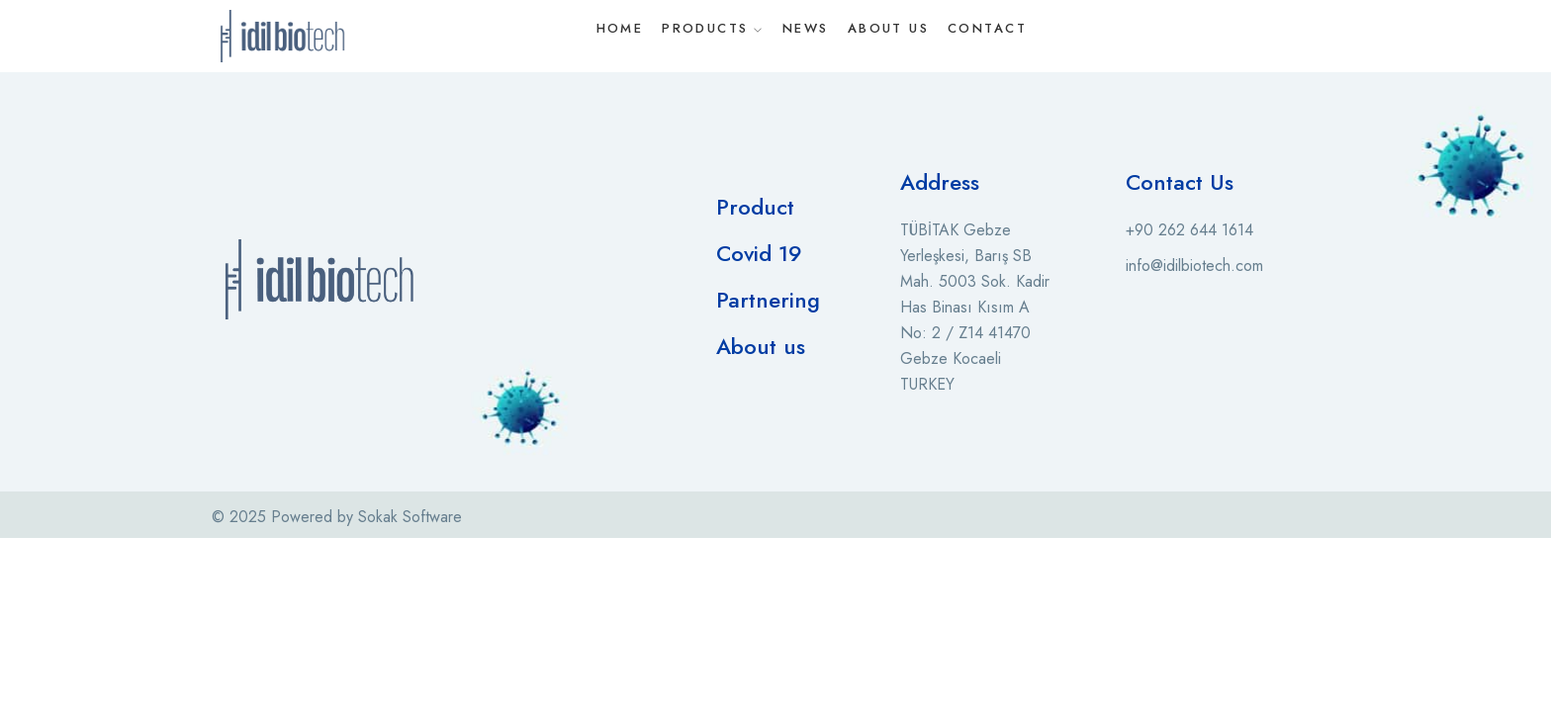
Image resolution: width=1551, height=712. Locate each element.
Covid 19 (759, 253)
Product (755, 206)
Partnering (768, 299)
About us (760, 346)
